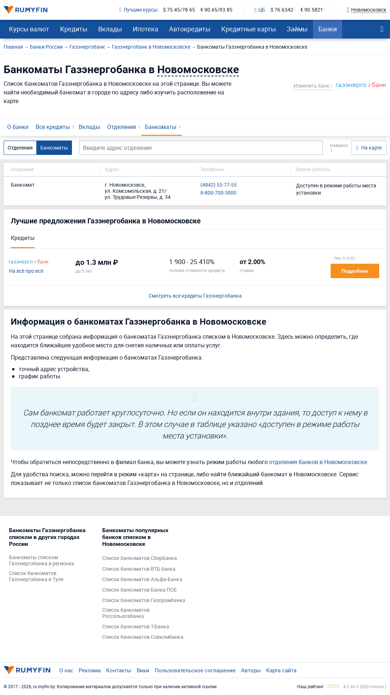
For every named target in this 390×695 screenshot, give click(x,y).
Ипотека (145, 28)
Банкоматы (160, 127)
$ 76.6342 (282, 10)
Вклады (110, 28)
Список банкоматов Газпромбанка (143, 600)
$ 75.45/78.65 (179, 10)
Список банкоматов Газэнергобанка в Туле (36, 576)
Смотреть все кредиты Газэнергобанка (195, 296)
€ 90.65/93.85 (216, 10)
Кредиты (73, 28)
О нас (66, 670)
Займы (297, 28)
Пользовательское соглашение (195, 670)
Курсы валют (29, 28)
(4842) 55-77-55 (218, 185)
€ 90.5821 (311, 10)
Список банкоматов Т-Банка (135, 627)
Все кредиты (53, 127)
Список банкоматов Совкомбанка (142, 637)
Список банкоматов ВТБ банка (139, 569)
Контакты (118, 670)
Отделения (121, 127)
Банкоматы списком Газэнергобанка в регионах (41, 560)
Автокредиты (189, 28)
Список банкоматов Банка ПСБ (139, 590)
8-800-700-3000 (218, 193)
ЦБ (259, 10)
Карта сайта (281, 670)
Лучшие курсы (138, 10)
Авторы (251, 670)
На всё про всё (26, 271)
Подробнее (354, 271)
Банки (327, 28)
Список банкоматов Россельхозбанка (126, 613)
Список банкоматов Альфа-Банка (142, 579)
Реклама (90, 670)
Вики (143, 670)
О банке (17, 127)
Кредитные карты (248, 28)
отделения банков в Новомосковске (318, 462)
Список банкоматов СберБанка (139, 558)
